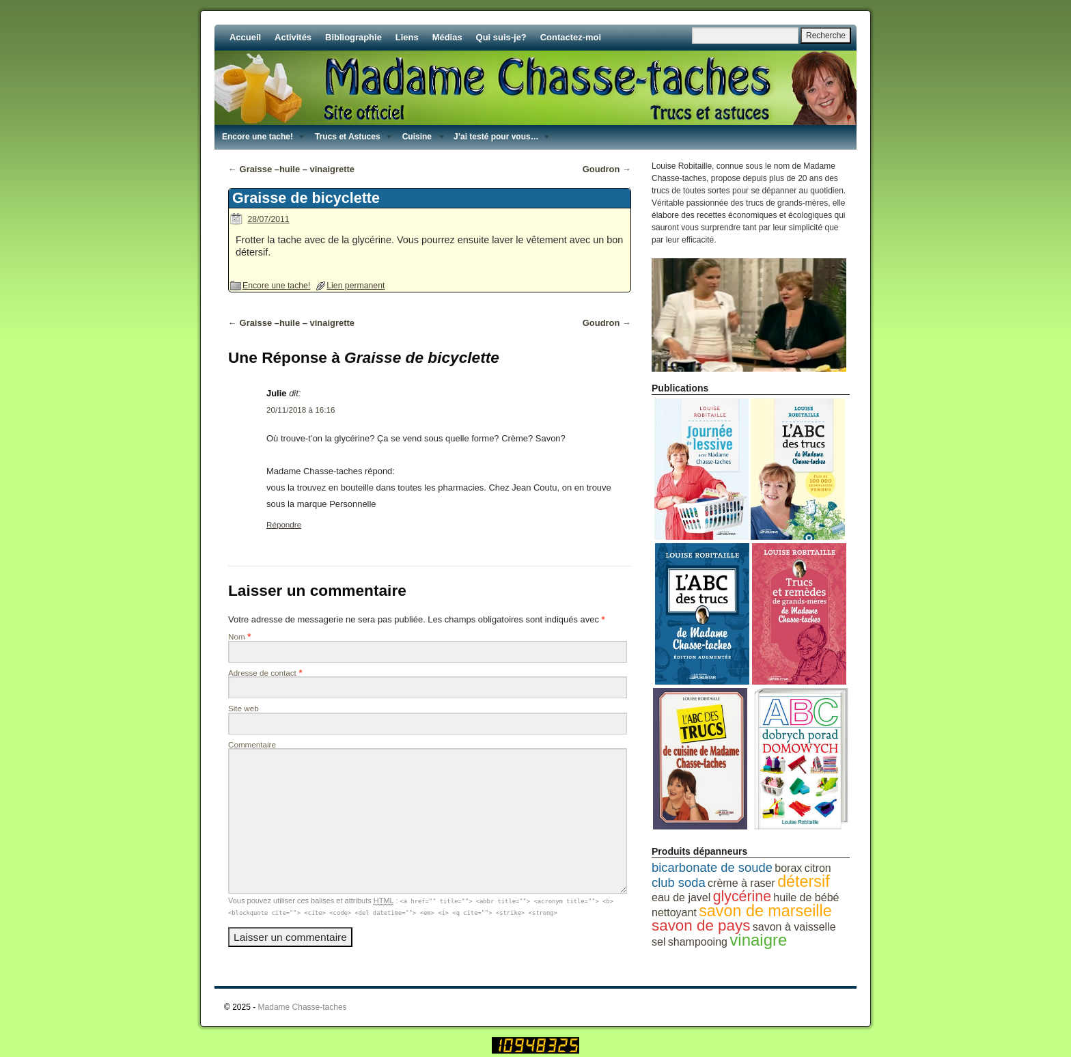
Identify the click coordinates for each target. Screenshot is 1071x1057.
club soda (679, 882)
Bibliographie (353, 37)
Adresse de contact (262, 672)
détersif (803, 881)
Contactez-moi (570, 37)
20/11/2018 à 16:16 (300, 409)
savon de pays (701, 925)
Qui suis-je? (501, 37)
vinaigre (758, 940)
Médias (447, 37)
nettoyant (674, 912)
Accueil (245, 37)
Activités (293, 37)
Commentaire (252, 744)
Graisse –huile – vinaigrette (291, 169)
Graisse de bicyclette (306, 197)
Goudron (607, 169)
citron (818, 868)
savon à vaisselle (794, 927)
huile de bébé (806, 897)
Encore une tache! (276, 285)
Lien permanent (355, 285)
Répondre (283, 524)
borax (788, 868)
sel (658, 942)
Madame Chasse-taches (302, 1007)
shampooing (697, 942)
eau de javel (681, 897)
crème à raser (741, 883)
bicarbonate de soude (712, 867)
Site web (243, 708)
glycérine (742, 896)
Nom (236, 636)
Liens (407, 37)
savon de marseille (765, 911)
